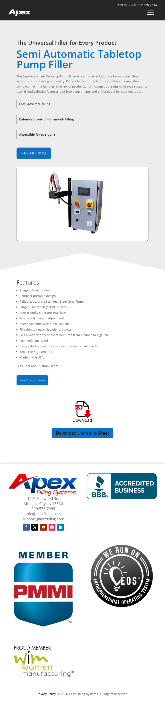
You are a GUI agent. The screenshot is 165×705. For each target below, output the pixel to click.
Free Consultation (32, 380)
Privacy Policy (46, 694)
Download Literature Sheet (82, 433)
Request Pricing (33, 153)
